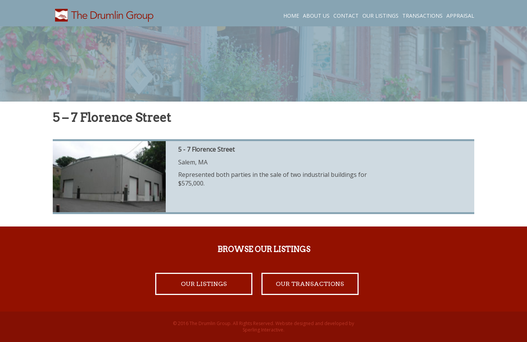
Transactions (422, 15)
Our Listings (380, 15)
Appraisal (460, 15)
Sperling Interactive (263, 330)
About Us (316, 15)
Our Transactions (310, 283)
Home (291, 15)
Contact (346, 15)
